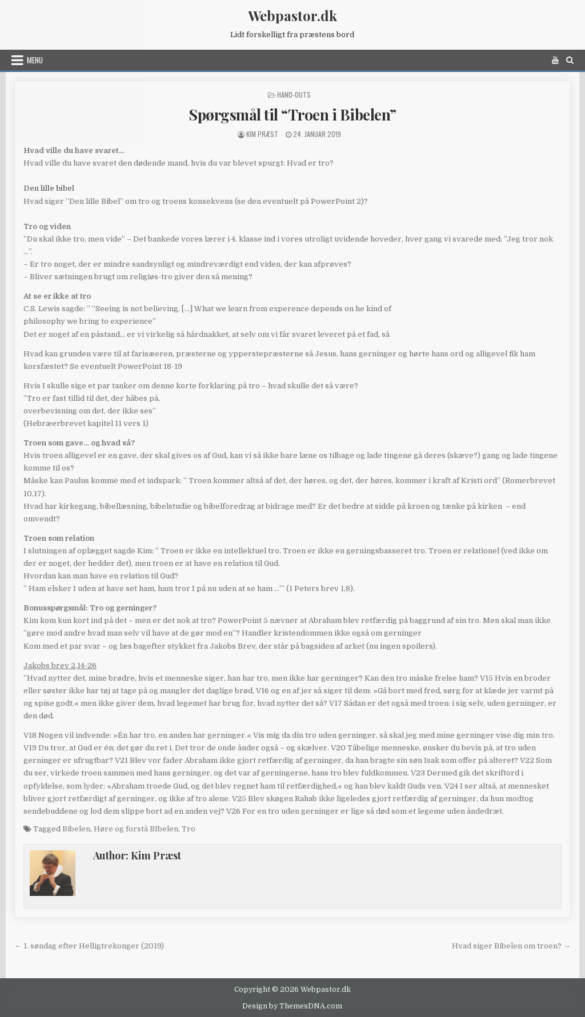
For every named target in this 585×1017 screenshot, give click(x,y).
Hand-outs (294, 94)
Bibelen (76, 829)
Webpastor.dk (292, 15)
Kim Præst (262, 134)
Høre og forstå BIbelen (136, 829)
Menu (35, 60)
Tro (188, 829)
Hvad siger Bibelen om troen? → (511, 946)
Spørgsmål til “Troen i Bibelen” (292, 114)
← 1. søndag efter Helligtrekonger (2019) (89, 946)
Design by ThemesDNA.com (292, 1006)
